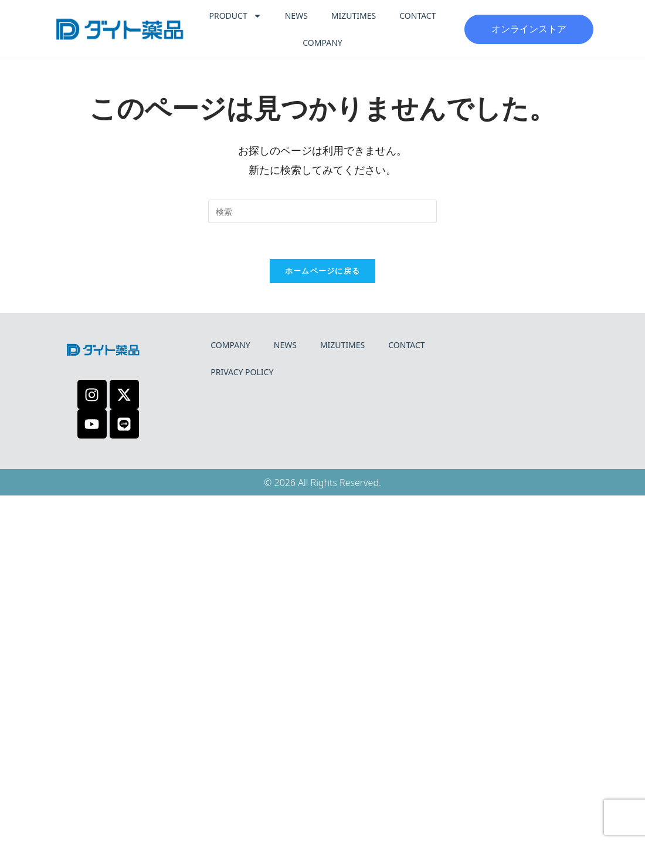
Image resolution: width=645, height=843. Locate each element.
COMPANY (322, 42)
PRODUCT (235, 16)
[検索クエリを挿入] (322, 211)
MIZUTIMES (353, 15)
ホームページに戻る (323, 270)
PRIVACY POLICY (242, 371)
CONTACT (417, 15)
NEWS (296, 15)
